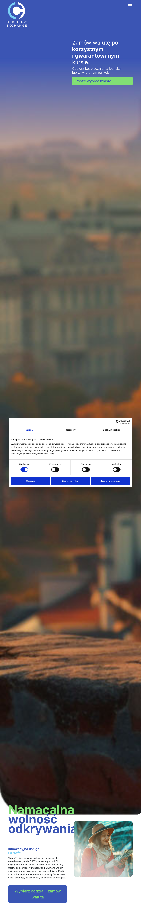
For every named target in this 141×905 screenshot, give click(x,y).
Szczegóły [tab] (70, 430)
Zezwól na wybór (70, 481)
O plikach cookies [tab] (111, 430)
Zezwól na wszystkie (111, 481)
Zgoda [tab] (29, 430)
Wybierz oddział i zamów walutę (38, 894)
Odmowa (30, 481)
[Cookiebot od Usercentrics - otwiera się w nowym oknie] (118, 422)
